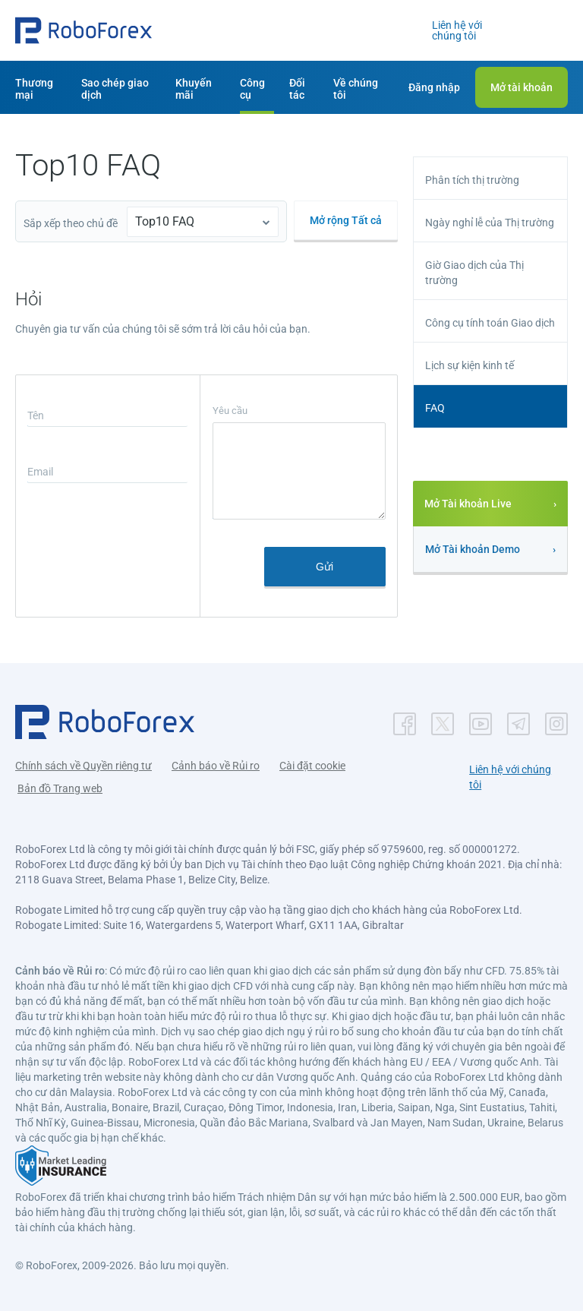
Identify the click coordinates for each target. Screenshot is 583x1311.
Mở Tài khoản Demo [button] (472, 549)
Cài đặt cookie (312, 766)
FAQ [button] (435, 408)
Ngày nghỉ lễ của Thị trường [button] (489, 222)
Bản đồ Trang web (59, 788)
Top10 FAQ (164, 221)
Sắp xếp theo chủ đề (71, 223)
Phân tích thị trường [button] (472, 180)
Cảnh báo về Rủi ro (216, 766)
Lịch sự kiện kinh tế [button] (469, 365)
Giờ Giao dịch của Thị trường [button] (474, 272)
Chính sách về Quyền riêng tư (83, 766)
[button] (83, 30)
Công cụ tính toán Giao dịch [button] (490, 323)
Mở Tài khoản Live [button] (468, 504)
